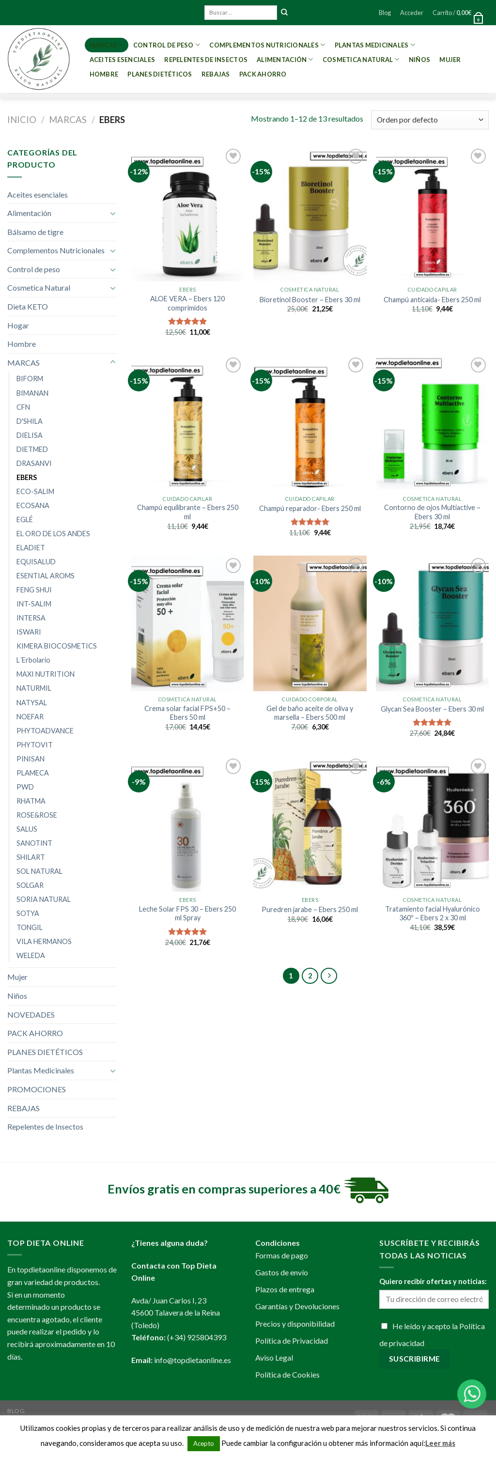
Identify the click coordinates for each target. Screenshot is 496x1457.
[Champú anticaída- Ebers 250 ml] (432, 213)
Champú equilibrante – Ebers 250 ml (187, 512)
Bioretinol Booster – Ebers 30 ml (310, 299)
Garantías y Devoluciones (297, 1306)
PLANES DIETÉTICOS (159, 74)
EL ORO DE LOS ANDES (53, 533)
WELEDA (30, 955)
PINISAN (30, 759)
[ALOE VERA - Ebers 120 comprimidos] (187, 213)
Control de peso (166, 44)
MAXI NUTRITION (45, 674)
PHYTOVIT (34, 745)
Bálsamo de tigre (35, 231)
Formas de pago (281, 1255)
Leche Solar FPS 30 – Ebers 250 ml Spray (187, 913)
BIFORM (29, 378)
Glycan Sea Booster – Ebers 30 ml (432, 709)
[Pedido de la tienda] (430, 119)
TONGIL (29, 927)
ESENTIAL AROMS (45, 576)
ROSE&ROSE (36, 815)
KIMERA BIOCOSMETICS (56, 646)
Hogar (18, 325)
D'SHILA (29, 421)
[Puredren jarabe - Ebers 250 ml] (309, 823)
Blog (385, 12)
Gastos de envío (281, 1272)
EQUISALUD (36, 562)
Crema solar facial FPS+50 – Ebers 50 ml (187, 713)
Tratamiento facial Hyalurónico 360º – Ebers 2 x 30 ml (432, 913)
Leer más (440, 1443)
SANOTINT (34, 843)
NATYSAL (31, 702)
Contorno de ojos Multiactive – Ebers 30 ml (432, 512)
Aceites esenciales (122, 59)
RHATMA (31, 801)
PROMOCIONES (36, 1089)
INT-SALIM (33, 604)
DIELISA (29, 435)
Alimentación (285, 59)
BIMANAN (32, 393)
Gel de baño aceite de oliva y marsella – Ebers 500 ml (309, 713)
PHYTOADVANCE (45, 731)
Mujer (450, 59)
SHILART (30, 857)
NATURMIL (33, 688)
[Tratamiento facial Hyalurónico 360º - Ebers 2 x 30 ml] (432, 823)
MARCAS (107, 44)
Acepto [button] (203, 1443)
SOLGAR (30, 885)
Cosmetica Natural (361, 59)
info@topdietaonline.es (192, 1359)
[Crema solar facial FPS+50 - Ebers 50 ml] (187, 623)
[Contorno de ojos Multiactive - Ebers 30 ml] (432, 422)
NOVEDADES (31, 1014)
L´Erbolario (33, 660)
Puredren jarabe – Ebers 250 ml (310, 909)
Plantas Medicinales (375, 44)
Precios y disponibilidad (295, 1323)
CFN (23, 407)
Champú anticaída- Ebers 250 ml (432, 299)
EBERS (26, 477)
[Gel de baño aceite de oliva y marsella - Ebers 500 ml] (309, 623)
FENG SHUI (34, 590)
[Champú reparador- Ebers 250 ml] (309, 422)
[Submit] (284, 12)
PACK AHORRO (263, 74)
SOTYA (27, 913)
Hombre (104, 74)
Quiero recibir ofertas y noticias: (433, 1281)
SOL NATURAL (39, 871)
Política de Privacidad (291, 1340)
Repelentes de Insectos (206, 59)
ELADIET (30, 547)
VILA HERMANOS (44, 941)
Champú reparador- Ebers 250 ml (310, 508)
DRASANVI (34, 463)
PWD (25, 787)
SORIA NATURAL (43, 899)
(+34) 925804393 (196, 1337)
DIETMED (32, 449)
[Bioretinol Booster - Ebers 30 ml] (309, 213)
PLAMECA (32, 773)
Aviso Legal (274, 1357)
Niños (419, 59)
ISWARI (28, 632)
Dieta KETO (27, 306)
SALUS (26, 829)
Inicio (21, 119)
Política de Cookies (287, 1374)
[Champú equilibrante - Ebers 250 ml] (187, 422)
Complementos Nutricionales (267, 44)
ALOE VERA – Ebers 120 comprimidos (187, 303)
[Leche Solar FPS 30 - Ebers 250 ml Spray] (187, 823)
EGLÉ (24, 519)
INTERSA (31, 618)
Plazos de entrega (284, 1289)
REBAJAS (216, 74)
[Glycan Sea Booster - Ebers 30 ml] (432, 623)
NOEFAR (30, 717)
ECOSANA (32, 505)
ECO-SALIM (35, 491)
